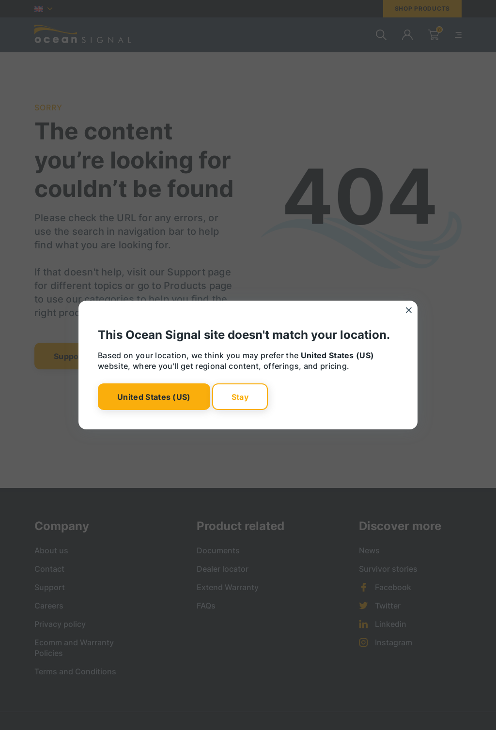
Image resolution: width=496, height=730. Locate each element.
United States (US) (154, 396)
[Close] (409, 310)
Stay (240, 396)
